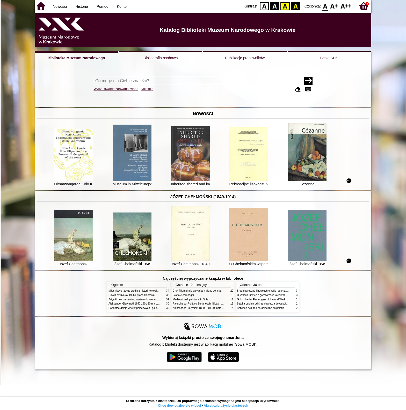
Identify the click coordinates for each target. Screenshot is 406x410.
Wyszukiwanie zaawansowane (116, 89)
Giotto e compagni (183, 295)
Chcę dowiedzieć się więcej (179, 405)
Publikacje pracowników (245, 58)
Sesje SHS (329, 58)
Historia (81, 6)
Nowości (60, 6)
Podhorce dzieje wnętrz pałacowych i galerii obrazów (139, 308)
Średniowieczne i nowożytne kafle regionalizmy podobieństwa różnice (277, 290)
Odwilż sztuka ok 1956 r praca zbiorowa (131, 295)
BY (295, 6)
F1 (334, 6)
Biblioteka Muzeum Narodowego (76, 58)
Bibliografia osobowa (160, 58)
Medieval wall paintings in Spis (190, 299)
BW (274, 6)
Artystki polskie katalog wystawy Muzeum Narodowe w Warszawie (146, 299)
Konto (122, 6)
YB (285, 6)
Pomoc (102, 6)
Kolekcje (147, 89)
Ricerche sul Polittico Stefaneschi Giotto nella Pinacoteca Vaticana (211, 303)
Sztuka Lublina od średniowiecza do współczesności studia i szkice (275, 303)
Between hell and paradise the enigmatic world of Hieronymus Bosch (276, 308)
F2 (346, 6)
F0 (325, 6)
